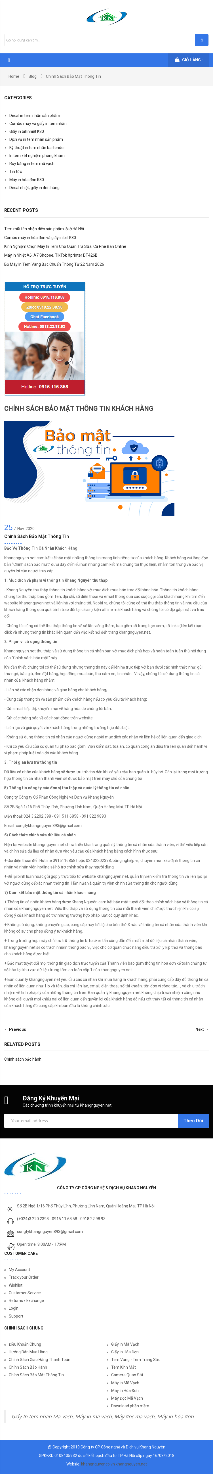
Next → (202, 1029)
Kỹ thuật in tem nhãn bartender (37, 147)
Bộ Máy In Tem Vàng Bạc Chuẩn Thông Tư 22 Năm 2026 (54, 264)
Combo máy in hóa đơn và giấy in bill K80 (40, 237)
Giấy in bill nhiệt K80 (26, 131)
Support (16, 1316)
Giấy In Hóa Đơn (125, 1352)
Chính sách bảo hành (22, 1059)
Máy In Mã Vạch (125, 1383)
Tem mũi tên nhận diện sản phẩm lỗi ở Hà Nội (44, 229)
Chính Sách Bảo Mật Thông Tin (36, 1375)
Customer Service (25, 1293)
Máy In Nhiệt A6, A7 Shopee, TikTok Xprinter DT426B (51, 255)
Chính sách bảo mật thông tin (36, 536)
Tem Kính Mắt (123, 1367)
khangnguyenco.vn (98, 1464)
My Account (19, 1269)
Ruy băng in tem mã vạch (31, 163)
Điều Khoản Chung (25, 1344)
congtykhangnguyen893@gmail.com (50, 1231)
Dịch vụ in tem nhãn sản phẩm (36, 139)
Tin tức (15, 171)
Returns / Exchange (26, 1300)
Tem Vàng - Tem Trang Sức (135, 1359)
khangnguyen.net (131, 1464)
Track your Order (24, 1277)
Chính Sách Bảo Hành (28, 1367)
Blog (33, 76)
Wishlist (15, 1285)
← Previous (15, 1029)
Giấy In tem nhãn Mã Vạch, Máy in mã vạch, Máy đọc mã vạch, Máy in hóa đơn (102, 1416)
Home (14, 76)
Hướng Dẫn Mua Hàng (28, 1352)
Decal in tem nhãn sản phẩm (34, 115)
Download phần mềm (130, 1406)
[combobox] (106, 40)
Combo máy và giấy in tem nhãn (38, 123)
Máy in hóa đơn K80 (26, 179)
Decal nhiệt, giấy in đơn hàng (34, 187)
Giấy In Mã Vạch (125, 1344)
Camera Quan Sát (127, 1375)
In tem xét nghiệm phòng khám (37, 155)
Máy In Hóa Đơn (125, 1390)
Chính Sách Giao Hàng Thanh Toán (39, 1359)
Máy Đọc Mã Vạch (127, 1398)
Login (13, 1308)
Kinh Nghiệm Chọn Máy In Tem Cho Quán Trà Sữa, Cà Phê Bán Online (65, 246)
